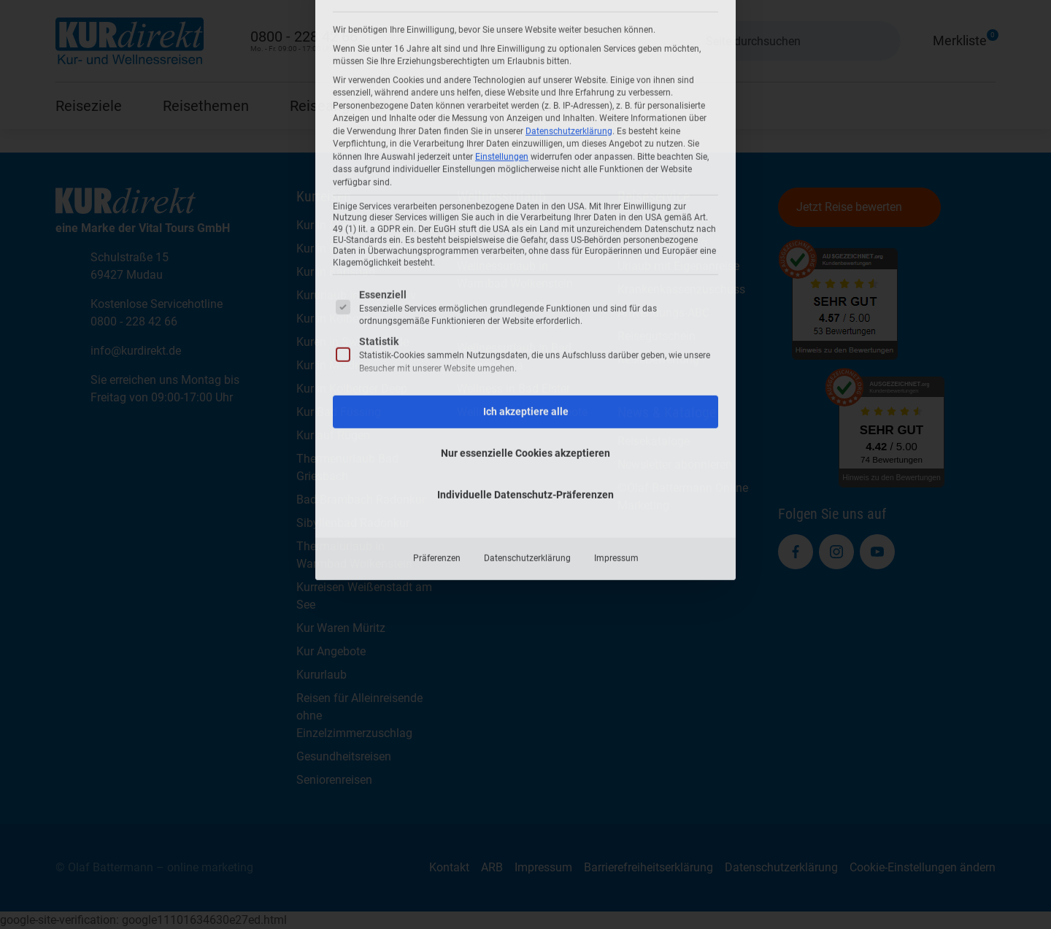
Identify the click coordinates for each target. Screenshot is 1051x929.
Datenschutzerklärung (527, 336)
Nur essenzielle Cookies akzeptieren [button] (525, 230)
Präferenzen (437, 336)
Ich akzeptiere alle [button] (526, 189)
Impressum (616, 336)
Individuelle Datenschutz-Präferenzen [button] (525, 272)
